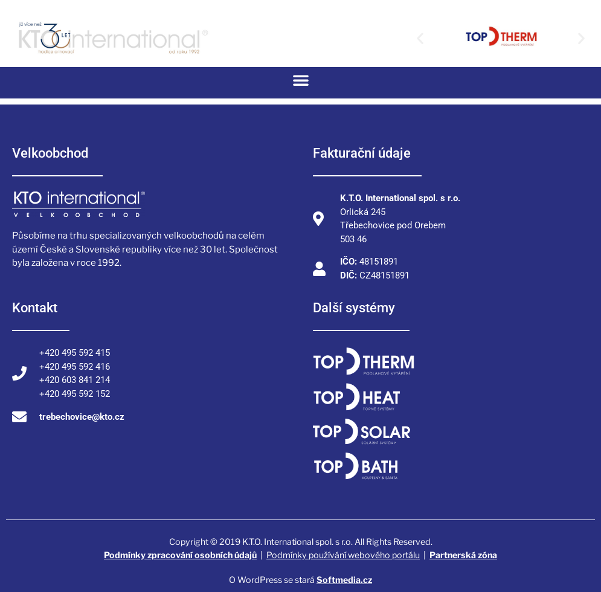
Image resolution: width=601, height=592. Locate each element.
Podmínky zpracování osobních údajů (180, 555)
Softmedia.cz (344, 579)
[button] (420, 38)
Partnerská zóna (463, 555)
